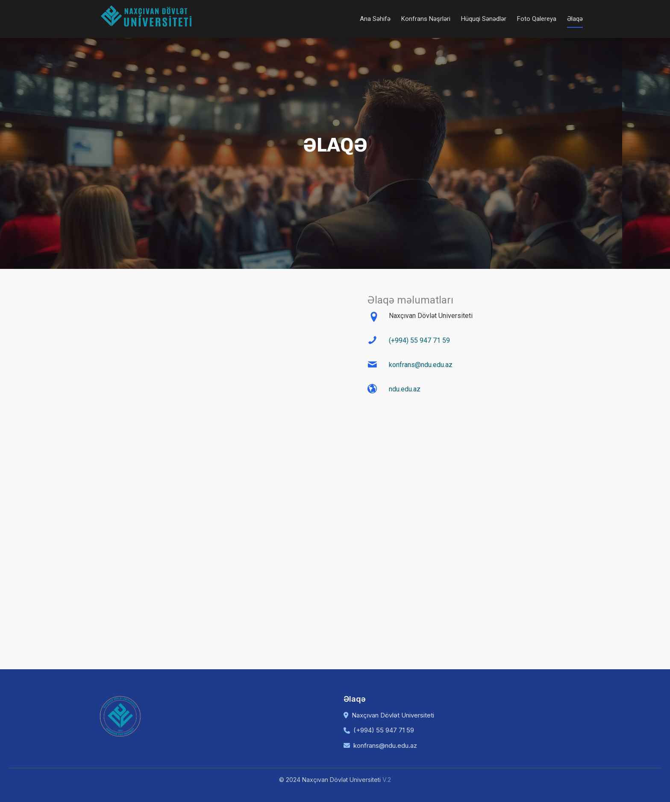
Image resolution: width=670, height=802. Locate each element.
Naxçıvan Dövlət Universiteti (393, 715)
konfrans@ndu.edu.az (421, 365)
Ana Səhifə (375, 19)
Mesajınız (206, 500)
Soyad (273, 328)
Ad (196, 328)
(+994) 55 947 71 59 (419, 340)
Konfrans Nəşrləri (425, 19)
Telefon (203, 443)
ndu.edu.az (404, 389)
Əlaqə (575, 19)
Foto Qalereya (536, 19)
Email (200, 386)
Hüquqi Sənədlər (483, 19)
